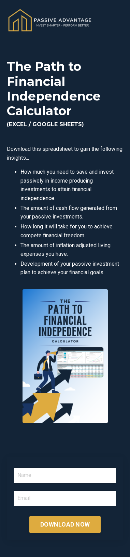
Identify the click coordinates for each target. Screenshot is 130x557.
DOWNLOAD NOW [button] (65, 524)
